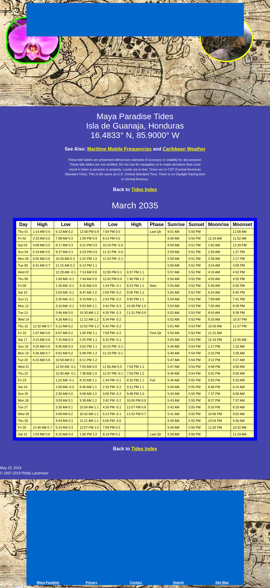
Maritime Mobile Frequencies (119, 148)
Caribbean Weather (184, 148)
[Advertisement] (135, 20)
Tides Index (144, 189)
